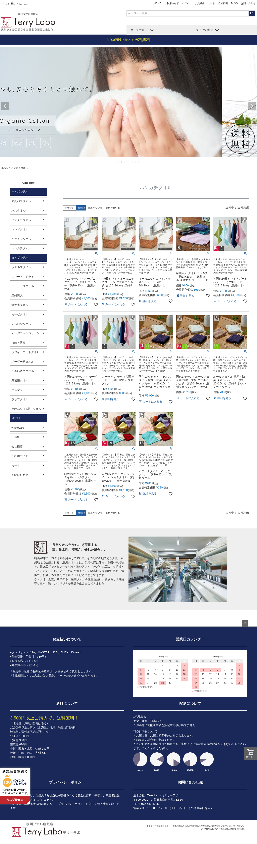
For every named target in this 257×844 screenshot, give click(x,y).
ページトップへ (245, 623)
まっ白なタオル (21, 323)
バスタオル (18, 210)
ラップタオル (19, 399)
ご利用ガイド (171, 3)
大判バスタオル (21, 201)
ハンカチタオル (21, 248)
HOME (157, 3)
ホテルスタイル (21, 267)
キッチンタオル (21, 238)
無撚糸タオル (19, 305)
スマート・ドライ (22, 276)
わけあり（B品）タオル (26, 408)
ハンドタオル (19, 229)
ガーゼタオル (19, 314)
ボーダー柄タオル (22, 361)
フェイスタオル (21, 220)
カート (211, 3)
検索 (252, 13)
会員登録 (200, 3)
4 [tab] (127, 162)
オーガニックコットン (25, 333)
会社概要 (223, 3)
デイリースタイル (22, 286)
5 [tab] (130, 162)
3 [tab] (124, 162)
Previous (5, 106)
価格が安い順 (95, 207)
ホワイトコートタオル (25, 352)
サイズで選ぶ (139, 30)
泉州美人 (17, 295)
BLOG (234, 3)
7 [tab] (136, 162)
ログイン (187, 3)
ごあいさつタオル (22, 371)
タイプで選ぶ (204, 30)
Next (252, 106)
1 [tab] (119, 162)
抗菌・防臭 (18, 342)
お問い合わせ (248, 3)
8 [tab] (139, 162)
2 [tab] (122, 162)
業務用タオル (19, 380)
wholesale (17, 427)
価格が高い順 (113, 207)
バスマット (18, 389)
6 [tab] (133, 162)
